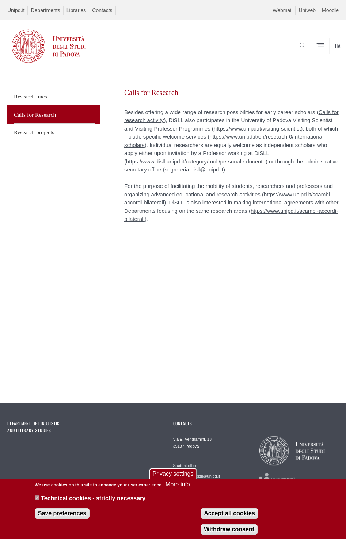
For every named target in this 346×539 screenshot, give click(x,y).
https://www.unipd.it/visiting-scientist (257, 128)
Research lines (30, 96)
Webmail (282, 10)
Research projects (34, 132)
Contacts (102, 10)
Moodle (330, 10)
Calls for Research (35, 115)
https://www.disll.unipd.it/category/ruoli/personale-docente (196, 161)
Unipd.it (15, 10)
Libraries (76, 10)
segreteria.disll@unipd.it (194, 169)
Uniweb (307, 10)
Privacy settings (172, 477)
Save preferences (62, 517)
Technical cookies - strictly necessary (93, 502)
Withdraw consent (229, 533)
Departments (45, 10)
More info (178, 488)
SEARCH (316, 54)
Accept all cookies (229, 517)
